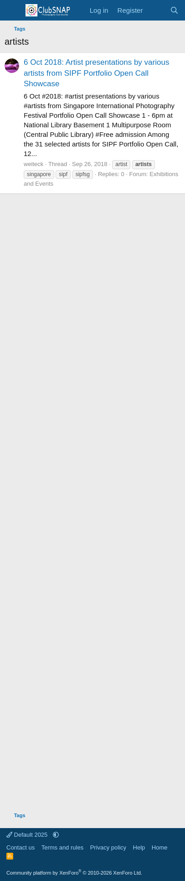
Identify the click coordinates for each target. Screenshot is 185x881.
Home (160, 847)
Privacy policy (108, 847)
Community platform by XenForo (74, 873)
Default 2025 (27, 834)
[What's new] (156, 10)
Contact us (20, 847)
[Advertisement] (92, 499)
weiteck (33, 164)
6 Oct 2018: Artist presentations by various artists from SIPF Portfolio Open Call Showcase (96, 73)
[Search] (174, 10)
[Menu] (12, 10)
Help (139, 847)
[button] (56, 834)
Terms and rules (62, 847)
